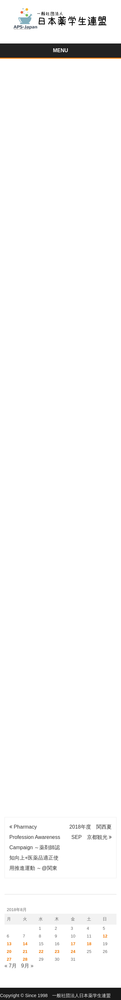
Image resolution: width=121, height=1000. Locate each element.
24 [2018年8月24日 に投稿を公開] (73, 951)
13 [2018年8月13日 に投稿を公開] (9, 943)
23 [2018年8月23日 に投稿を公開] (57, 951)
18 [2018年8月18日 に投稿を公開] (89, 943)
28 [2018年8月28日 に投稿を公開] (25, 959)
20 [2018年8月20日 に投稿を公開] (9, 951)
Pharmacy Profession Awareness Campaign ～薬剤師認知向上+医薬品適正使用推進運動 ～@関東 (34, 847)
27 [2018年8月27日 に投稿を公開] (9, 959)
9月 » (27, 965)
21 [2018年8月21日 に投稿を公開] (25, 951)
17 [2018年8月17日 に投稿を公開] (73, 943)
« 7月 (11, 965)
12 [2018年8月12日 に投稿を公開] (105, 936)
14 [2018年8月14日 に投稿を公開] (25, 943)
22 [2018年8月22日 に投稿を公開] (41, 951)
